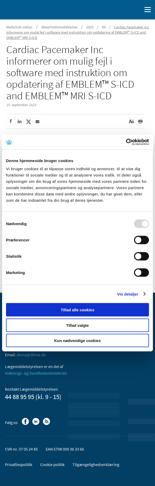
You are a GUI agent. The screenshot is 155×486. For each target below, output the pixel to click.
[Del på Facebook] (10, 121)
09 (104, 27)
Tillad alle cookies (77, 310)
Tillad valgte (77, 325)
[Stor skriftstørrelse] (131, 121)
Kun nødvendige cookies (77, 340)
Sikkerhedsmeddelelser (59, 27)
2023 (90, 27)
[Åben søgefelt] (137, 10)
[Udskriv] (140, 121)
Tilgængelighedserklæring (96, 464)
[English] (125, 9)
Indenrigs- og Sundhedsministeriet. (36, 373)
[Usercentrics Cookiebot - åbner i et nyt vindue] (126, 142)
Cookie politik (52, 464)
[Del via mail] (37, 121)
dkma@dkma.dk (31, 354)
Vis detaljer (127, 294)
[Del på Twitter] (28, 121)
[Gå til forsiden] (26, 9)
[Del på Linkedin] (19, 121)
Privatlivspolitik (18, 464)
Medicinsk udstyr (19, 27)
